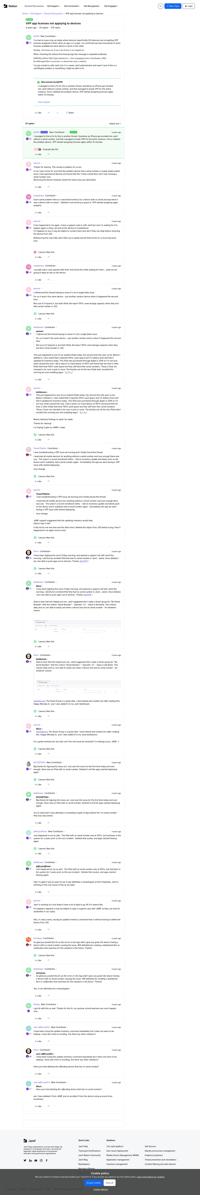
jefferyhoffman (40, 831)
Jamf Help (83, 1146)
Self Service (150, 1146)
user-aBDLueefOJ (42, 1027)
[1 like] (44, 252)
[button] (172, 6)
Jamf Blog (83, 1159)
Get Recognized (92, 6)
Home (25, 13)
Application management (117, 1159)
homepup (38, 938)
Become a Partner (86, 1168)
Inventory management (117, 1164)
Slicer (36, 551)
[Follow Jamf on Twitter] (25, 1160)
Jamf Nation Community (89, 1155)
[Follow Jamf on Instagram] (41, 1160)
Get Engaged (111, 6)
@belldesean (40, 701)
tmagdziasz (39, 195)
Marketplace (84, 1164)
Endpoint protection (154, 1155)
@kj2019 (83, 561)
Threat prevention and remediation (160, 1159)
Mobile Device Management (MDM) (122, 1155)
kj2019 (37, 36)
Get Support (54, 6)
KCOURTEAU (40, 762)
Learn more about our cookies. (151, 1177)
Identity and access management (160, 1151)
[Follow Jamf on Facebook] (46, 1160)
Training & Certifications (89, 1151)
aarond (37, 163)
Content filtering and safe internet (160, 1164)
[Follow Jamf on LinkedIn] (30, 1160)
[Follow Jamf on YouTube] (35, 1160)
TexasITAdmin (40, 448)
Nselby (37, 1004)
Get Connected (72, 6)
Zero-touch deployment (117, 1151)
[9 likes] (46, 149)
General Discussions (34, 6)
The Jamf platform (114, 1146)
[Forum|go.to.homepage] (10, 6)
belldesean (39, 327)
